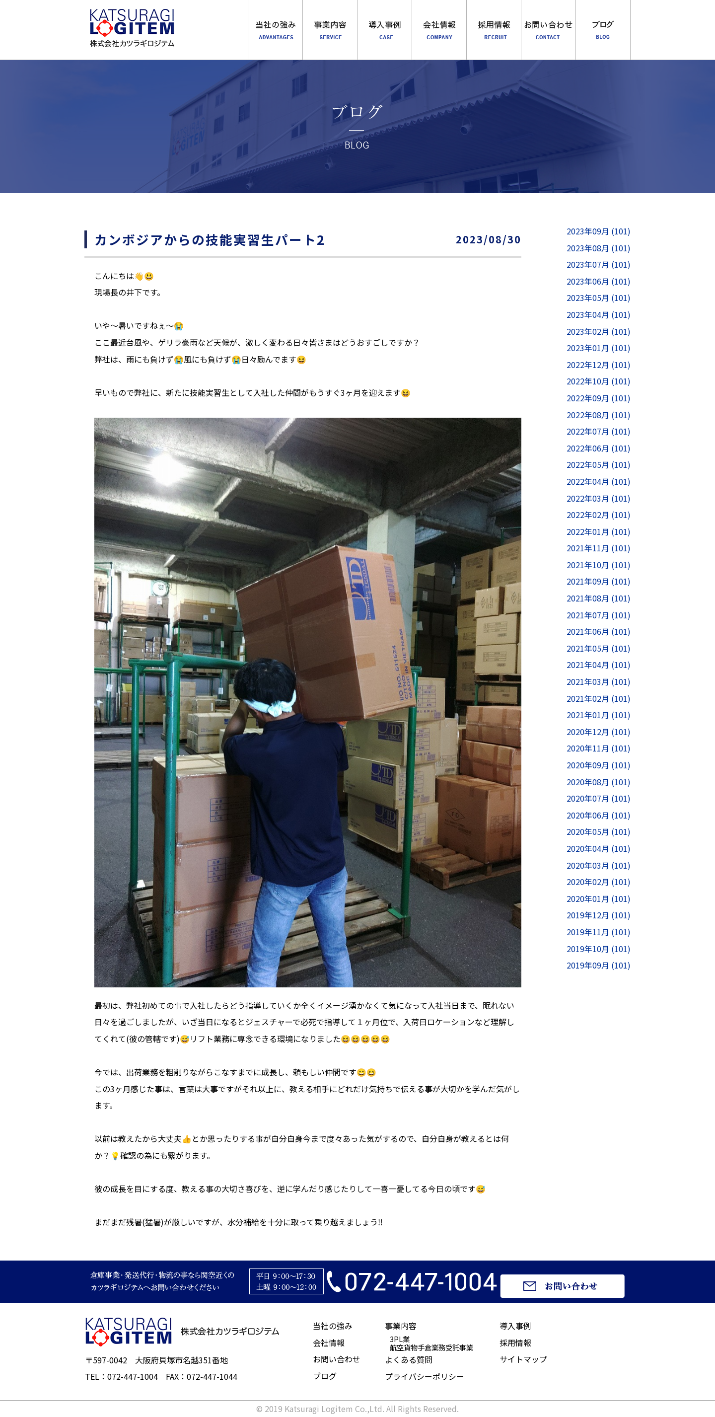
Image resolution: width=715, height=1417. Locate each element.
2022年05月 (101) (599, 464)
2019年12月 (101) (599, 915)
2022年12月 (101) (599, 365)
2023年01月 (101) (599, 348)
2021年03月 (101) (599, 681)
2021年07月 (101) (599, 615)
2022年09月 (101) (599, 398)
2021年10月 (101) (599, 565)
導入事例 (385, 30)
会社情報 (329, 1342)
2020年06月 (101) (599, 815)
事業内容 (330, 30)
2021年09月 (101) (599, 581)
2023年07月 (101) (599, 264)
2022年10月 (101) (599, 381)
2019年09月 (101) (599, 965)
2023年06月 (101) (599, 281)
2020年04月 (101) (599, 848)
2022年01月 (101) (599, 531)
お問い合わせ (336, 1359)
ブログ (603, 30)
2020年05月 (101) (599, 831)
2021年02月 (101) (599, 698)
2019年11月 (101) (599, 932)
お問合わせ (548, 30)
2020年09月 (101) (599, 765)
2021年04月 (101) (599, 665)
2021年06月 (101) (599, 631)
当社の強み (275, 30)
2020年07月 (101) (599, 798)
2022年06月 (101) (599, 448)
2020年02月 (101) (599, 882)
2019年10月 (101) (599, 949)
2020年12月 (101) (599, 732)
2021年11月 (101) (599, 548)
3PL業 (400, 1339)
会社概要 (439, 30)
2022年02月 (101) (599, 515)
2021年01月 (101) (599, 715)
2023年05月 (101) (599, 297)
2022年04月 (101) (599, 481)
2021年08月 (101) (599, 598)
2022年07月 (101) (599, 431)
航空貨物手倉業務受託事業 (431, 1347)
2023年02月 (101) (599, 331)
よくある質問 (408, 1359)
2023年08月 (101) (599, 248)
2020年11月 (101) (599, 748)
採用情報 (494, 30)
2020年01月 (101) (599, 898)
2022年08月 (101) (599, 415)
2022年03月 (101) (599, 498)
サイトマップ (523, 1359)
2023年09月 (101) (599, 231)
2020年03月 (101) (599, 865)
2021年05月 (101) (599, 648)
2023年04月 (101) (599, 314)
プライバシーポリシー (424, 1376)
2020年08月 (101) (599, 782)
